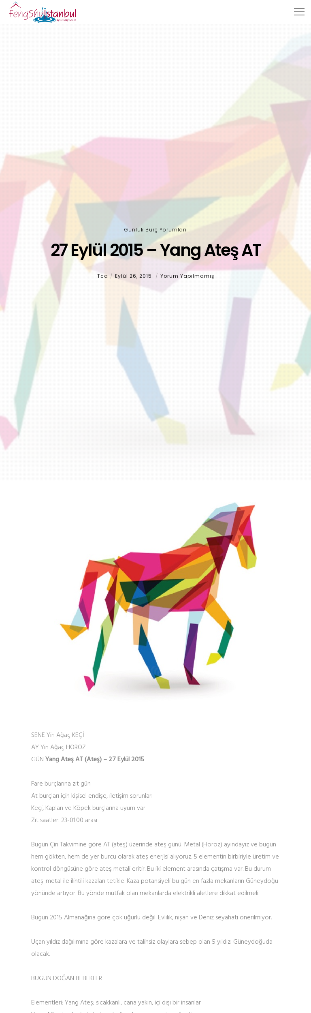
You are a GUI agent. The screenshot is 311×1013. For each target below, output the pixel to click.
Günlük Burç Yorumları (155, 229)
